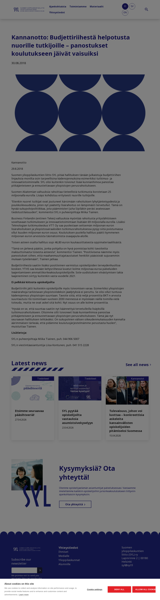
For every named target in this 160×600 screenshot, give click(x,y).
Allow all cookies (138, 586)
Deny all (103, 586)
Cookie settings (67, 586)
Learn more (24, 595)
